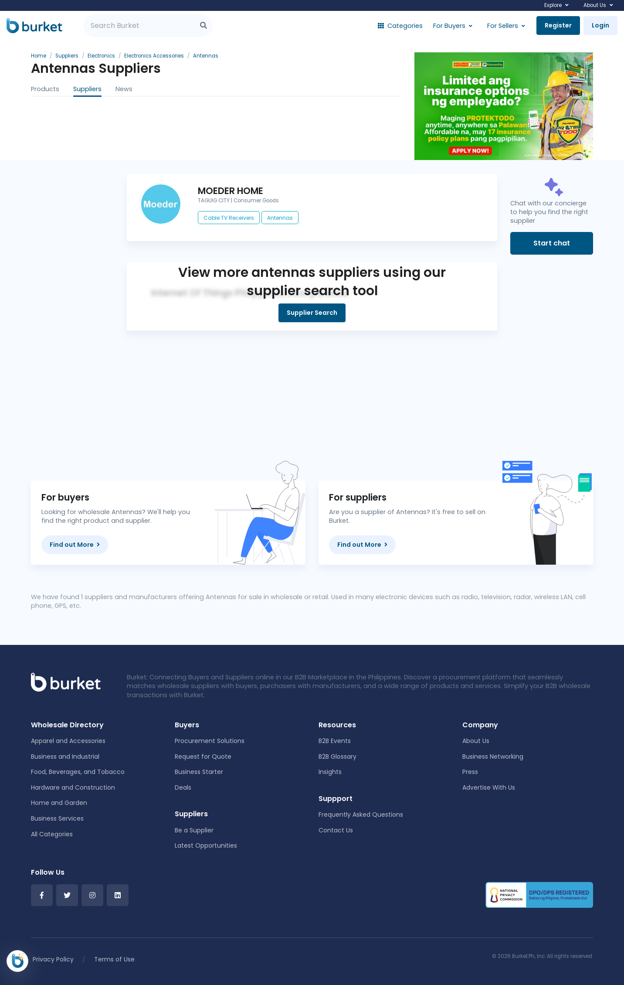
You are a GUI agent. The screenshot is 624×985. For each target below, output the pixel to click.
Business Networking (492, 756)
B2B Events (335, 740)
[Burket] (34, 25)
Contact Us (336, 830)
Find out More (75, 544)
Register (558, 25)
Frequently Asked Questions (361, 814)
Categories (400, 25)
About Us (594, 5)
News (123, 89)
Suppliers (87, 89)
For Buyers (449, 25)
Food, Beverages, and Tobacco (78, 771)
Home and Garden (59, 802)
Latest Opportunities (206, 845)
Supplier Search (312, 312)
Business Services (57, 818)
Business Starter (199, 771)
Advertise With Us (488, 787)
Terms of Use (114, 959)
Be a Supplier (194, 830)
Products (45, 89)
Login (600, 25)
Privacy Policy (53, 959)
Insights (330, 771)
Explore (553, 5)
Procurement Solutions (209, 740)
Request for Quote (203, 756)
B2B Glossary (337, 756)
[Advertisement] (312, 392)
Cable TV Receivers (228, 218)
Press (470, 771)
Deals (183, 787)
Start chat (551, 243)
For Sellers (502, 25)
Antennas (280, 218)
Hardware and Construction (73, 787)
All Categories (52, 834)
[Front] (66, 682)
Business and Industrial (65, 756)
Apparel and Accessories (68, 740)
